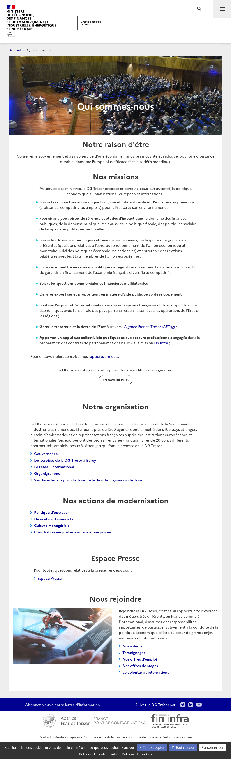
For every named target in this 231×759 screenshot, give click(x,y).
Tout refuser (182, 748)
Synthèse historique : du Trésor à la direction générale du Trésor (89, 479)
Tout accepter (151, 748)
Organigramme (47, 473)
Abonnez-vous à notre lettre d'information (62, 704)
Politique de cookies (143, 737)
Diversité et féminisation (55, 518)
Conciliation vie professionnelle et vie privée (72, 531)
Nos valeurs (132, 645)
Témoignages (133, 652)
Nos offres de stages (140, 665)
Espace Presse (49, 578)
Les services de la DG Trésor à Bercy (65, 460)
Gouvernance (46, 453)
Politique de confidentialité (104, 737)
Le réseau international (54, 466)
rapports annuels (103, 356)
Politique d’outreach (52, 512)
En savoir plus (116, 379)
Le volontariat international (146, 672)
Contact (45, 737)
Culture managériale (51, 525)
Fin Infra (161, 342)
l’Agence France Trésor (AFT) (148, 326)
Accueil (15, 50)
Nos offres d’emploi (139, 659)
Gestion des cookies (177, 737)
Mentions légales (67, 737)
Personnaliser (212, 748)
